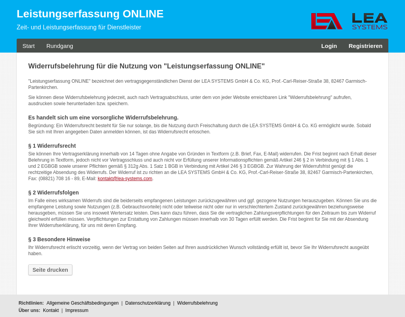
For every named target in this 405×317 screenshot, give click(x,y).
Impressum (76, 310)
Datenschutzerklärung (148, 303)
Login (329, 46)
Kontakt (51, 310)
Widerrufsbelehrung (197, 303)
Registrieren (365, 46)
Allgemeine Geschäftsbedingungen (82, 303)
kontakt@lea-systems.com (125, 178)
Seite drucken (50, 270)
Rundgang (59, 46)
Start (28, 46)
